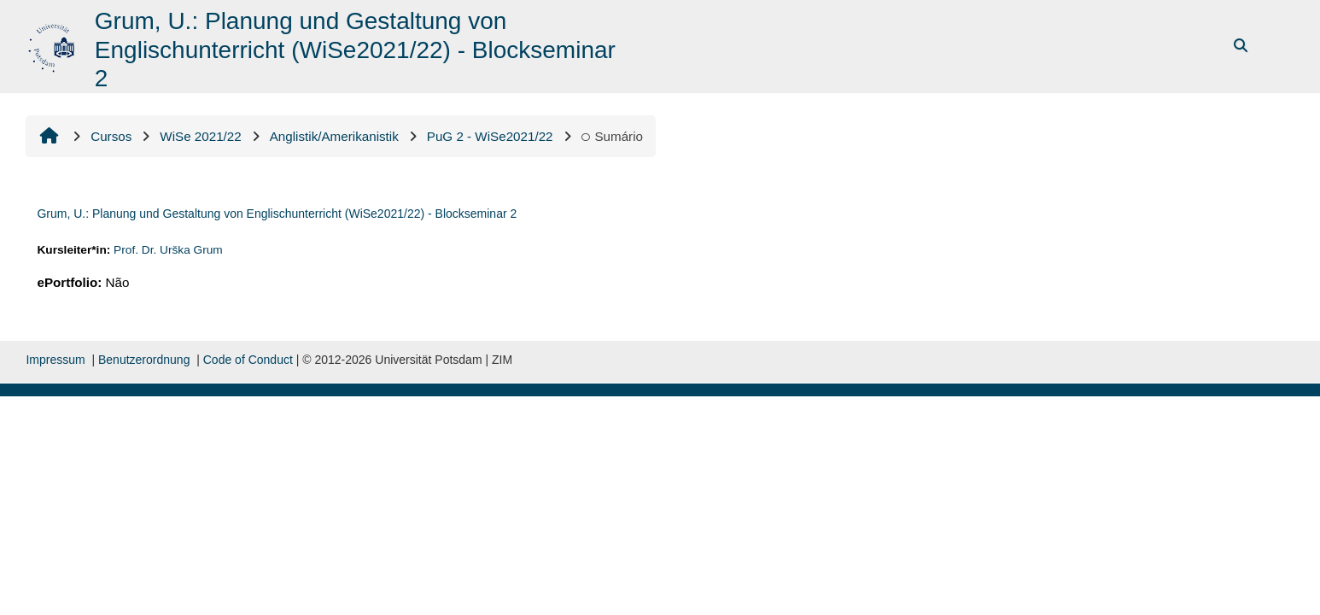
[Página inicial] (53, 45)
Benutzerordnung (144, 359)
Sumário (612, 136)
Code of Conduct (248, 359)
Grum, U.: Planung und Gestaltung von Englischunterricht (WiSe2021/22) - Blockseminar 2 (277, 213)
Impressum (55, 359)
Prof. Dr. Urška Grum (168, 249)
